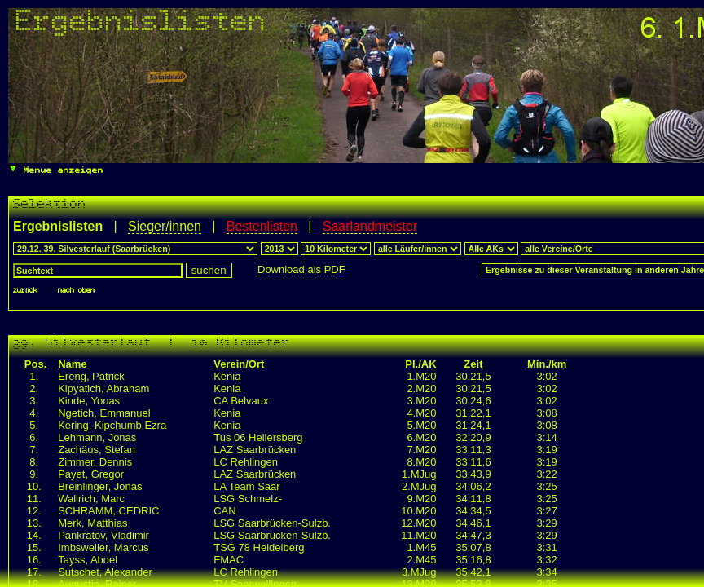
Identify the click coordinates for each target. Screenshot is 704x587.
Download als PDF (301, 269)
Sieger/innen (164, 226)
